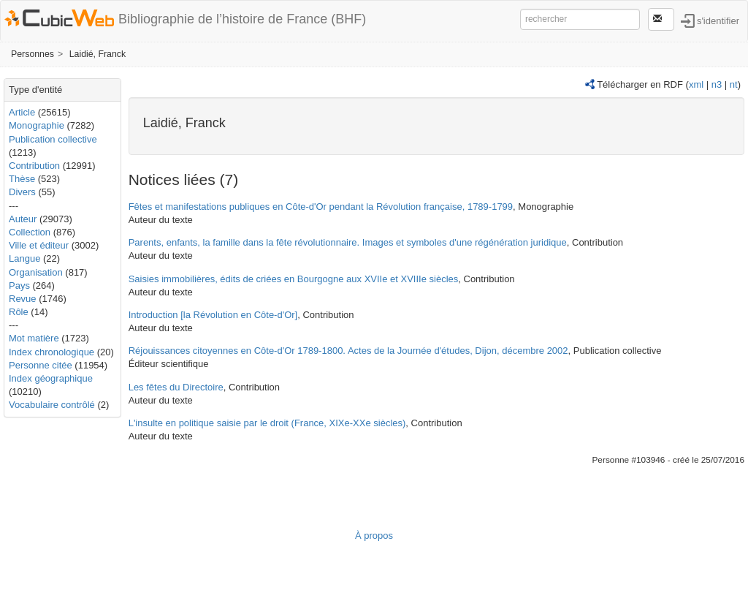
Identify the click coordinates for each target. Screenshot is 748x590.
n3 (716, 84)
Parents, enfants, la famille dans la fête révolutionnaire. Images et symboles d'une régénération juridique (348, 242)
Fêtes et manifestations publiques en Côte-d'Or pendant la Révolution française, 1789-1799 (321, 206)
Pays (19, 285)
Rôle (18, 311)
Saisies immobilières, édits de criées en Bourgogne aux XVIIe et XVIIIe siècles (294, 278)
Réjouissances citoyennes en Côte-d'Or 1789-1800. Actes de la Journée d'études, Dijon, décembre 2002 (348, 350)
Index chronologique (51, 352)
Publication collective (53, 139)
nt (734, 84)
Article (22, 112)
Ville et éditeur (40, 245)
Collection (29, 232)
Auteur (23, 218)
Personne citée (40, 365)
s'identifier (718, 20)
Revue (23, 298)
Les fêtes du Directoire (176, 387)
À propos (374, 535)
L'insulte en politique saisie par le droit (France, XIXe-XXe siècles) (267, 422)
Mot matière (34, 338)
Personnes (32, 54)
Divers (22, 191)
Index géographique (51, 378)
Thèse (22, 178)
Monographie (36, 125)
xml (696, 84)
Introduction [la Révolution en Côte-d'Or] (213, 314)
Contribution (34, 165)
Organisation (36, 272)
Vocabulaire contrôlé (52, 404)
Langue (24, 258)
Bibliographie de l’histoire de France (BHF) (242, 19)
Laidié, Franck (97, 54)
